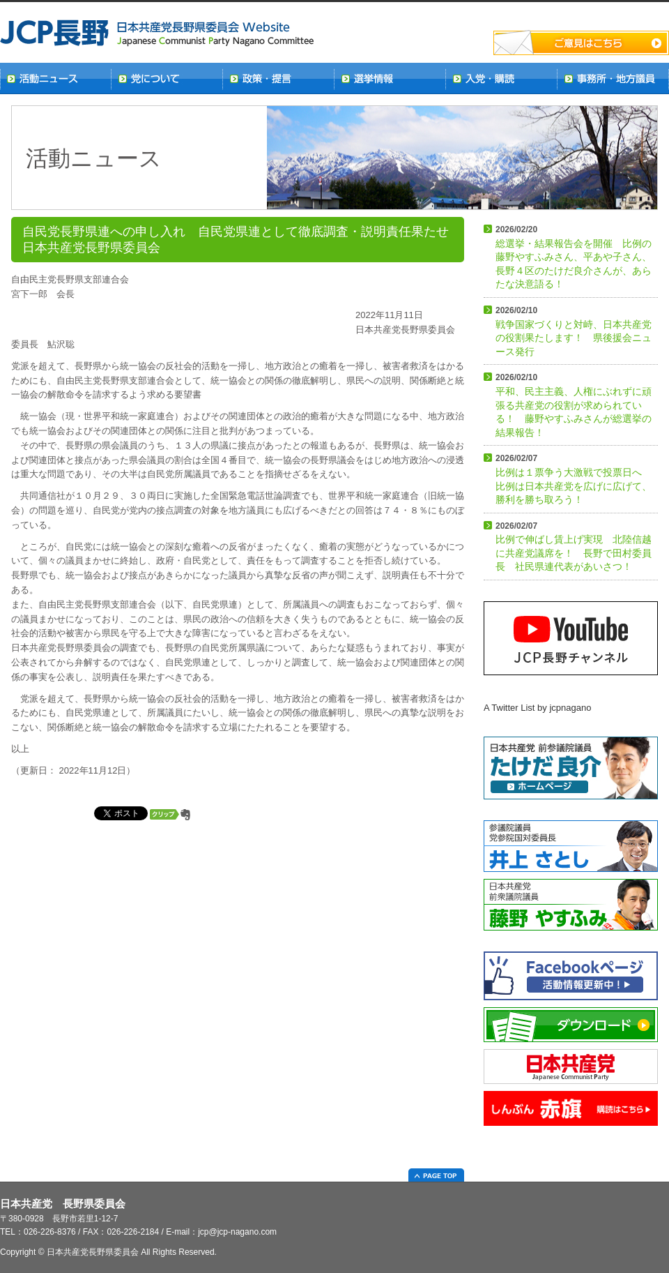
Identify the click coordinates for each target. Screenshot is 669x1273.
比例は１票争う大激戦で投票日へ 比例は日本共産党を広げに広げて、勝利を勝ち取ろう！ (573, 479)
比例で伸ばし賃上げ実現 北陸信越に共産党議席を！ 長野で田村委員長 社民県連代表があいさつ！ (573, 547)
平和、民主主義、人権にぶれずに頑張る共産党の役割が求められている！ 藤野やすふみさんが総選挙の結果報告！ (573, 404)
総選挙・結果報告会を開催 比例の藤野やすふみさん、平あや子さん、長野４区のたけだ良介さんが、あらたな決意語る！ (573, 257)
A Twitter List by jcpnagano (537, 707)
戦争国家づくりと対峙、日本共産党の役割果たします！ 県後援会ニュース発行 (573, 331)
